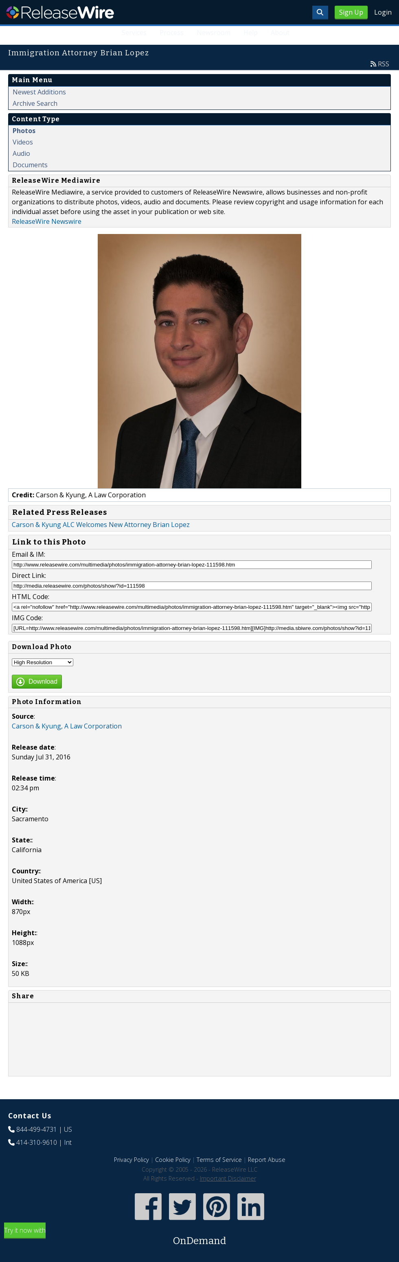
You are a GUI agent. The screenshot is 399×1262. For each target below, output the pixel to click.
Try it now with (199, 1237)
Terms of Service (219, 1160)
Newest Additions (39, 91)
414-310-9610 (36, 1142)
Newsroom (213, 32)
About (280, 32)
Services (134, 32)
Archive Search (35, 103)
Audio (21, 153)
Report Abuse (266, 1160)
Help (250, 32)
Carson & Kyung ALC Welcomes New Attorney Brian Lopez (101, 524)
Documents (30, 164)
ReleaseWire (60, 12)
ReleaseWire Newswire (46, 221)
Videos (23, 142)
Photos (24, 130)
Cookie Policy (173, 1160)
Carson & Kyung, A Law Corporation (67, 726)
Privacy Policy (131, 1160)
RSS (383, 63)
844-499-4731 (36, 1129)
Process (172, 32)
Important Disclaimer (228, 1178)
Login (383, 12)
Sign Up (351, 12)
